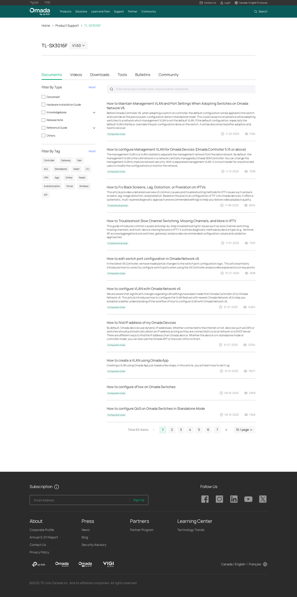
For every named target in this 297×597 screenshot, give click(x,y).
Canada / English (233, 564)
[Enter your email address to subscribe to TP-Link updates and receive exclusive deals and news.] (79, 501)
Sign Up (138, 500)
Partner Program (142, 530)
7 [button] (217, 429)
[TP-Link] (39, 564)
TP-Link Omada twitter (262, 499)
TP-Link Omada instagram (219, 499)
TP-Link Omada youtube (248, 499)
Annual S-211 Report (44, 537)
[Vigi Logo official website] (47, 2)
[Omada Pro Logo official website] (34, 2)
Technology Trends (190, 530)
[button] (208, 3)
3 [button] (181, 429)
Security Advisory (94, 545)
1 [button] (163, 429)
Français (255, 564)
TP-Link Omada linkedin (233, 499)
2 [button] (172, 429)
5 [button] (199, 429)
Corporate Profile (42, 530)
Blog (85, 537)
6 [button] (208, 429)
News (86, 530)
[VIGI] (108, 564)
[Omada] (62, 564)
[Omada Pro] (85, 564)
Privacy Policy (39, 552)
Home (46, 25)
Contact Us (38, 545)
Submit (111, 89)
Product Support (67, 25)
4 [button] (190, 429)
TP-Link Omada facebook (204, 499)
